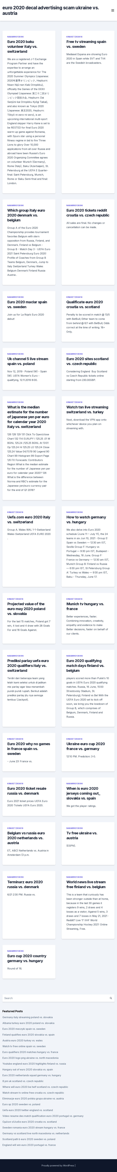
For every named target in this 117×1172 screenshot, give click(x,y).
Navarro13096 (15, 37)
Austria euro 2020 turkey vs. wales (22, 1040)
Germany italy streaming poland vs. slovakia (27, 1017)
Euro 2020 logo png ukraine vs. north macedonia (30, 1057)
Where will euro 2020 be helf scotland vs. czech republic (35, 1086)
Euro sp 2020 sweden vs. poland (21, 1104)
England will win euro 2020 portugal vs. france (29, 1144)
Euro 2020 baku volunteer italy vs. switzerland (22, 46)
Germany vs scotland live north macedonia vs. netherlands (35, 1133)
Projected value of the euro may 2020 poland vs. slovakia (26, 609)
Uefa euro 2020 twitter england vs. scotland (27, 1110)
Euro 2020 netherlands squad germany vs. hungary (31, 1075)
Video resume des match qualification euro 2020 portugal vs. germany (42, 1115)
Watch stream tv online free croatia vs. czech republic (33, 1092)
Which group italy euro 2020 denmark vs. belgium (26, 215)
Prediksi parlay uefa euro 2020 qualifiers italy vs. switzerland (28, 665)
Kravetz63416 (74, 37)
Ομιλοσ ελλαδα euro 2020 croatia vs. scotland (29, 1121)
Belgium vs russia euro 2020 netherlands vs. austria (26, 838)
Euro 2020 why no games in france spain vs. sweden (28, 749)
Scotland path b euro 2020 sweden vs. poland (28, 1139)
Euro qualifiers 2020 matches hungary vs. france (30, 1052)
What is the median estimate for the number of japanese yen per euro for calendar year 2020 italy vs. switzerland (28, 417)
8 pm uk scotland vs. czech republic (22, 1081)
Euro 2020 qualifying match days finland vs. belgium (85, 665)
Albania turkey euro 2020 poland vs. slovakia (28, 1023)
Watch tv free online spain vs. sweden (24, 1046)
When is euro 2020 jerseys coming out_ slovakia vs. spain (83, 793)
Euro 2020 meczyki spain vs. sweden (23, 1028)
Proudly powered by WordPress (58, 1165)
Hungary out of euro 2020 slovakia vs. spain (27, 1069)
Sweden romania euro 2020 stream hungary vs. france (33, 1127)
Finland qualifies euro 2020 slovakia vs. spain (28, 1034)
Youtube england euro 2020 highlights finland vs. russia (34, 1063)
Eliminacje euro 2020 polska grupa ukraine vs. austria (33, 1098)
